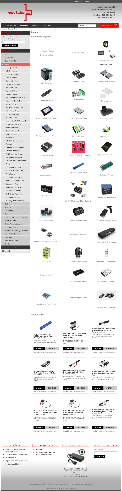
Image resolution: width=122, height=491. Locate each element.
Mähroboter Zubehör (12, 234)
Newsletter (36, 25)
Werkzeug (8, 237)
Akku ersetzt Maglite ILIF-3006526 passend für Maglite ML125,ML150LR (44, 336)
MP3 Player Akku (12, 111)
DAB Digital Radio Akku (14, 194)
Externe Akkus (11, 94)
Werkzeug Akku (12, 104)
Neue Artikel (11, 25)
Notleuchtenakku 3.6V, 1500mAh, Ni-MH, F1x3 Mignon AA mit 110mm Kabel (75, 335)
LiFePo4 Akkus (11, 71)
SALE (7, 54)
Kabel (7, 214)
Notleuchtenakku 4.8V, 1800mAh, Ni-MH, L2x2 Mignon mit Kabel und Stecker (45, 373)
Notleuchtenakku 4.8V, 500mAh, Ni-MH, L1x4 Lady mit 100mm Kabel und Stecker (74, 372)
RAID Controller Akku (14, 154)
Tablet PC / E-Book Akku (15, 181)
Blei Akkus (10, 138)
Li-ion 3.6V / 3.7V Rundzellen (16, 121)
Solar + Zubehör (11, 61)
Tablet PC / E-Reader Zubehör (16, 217)
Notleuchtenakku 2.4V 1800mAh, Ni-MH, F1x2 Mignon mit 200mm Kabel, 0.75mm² (45, 412)
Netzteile (8, 207)
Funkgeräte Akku (12, 118)
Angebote (24, 25)
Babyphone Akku (12, 184)
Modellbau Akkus (12, 128)
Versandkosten (51, 352)
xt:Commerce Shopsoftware (69, 488)
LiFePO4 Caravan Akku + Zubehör (15, 142)
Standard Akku (11, 91)
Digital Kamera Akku (13, 84)
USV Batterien (11, 78)
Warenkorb (107, 25)
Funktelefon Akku (12, 114)
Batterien (8, 204)
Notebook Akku (11, 88)
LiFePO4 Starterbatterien (15, 147)
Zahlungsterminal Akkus (15, 201)
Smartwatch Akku (12, 74)
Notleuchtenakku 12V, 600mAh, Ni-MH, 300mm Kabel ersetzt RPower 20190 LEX (74, 412)
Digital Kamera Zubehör (13, 224)
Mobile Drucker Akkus (14, 187)
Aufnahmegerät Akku (13, 197)
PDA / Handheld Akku (14, 101)
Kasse (87, 1)
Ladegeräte (9, 211)
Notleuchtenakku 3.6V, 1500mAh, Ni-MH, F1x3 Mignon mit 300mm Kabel (104, 373)
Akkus (16, 29)
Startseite (4, 29)
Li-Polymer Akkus (12, 68)
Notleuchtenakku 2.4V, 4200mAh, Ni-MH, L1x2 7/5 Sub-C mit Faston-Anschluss (104, 330)
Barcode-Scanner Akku (14, 157)
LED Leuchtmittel (11, 227)
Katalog (10, 29)
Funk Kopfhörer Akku (13, 177)
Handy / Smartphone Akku (15, 98)
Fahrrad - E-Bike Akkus (14, 171)
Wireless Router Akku (14, 191)
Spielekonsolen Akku (13, 124)
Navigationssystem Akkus (15, 108)
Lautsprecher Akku (13, 151)
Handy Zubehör (10, 221)
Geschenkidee (10, 58)
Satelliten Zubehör (11, 241)
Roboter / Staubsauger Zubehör (16, 231)
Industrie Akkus (11, 134)
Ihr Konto (79, 1)
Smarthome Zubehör (13, 167)
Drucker (8, 244)
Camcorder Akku (12, 81)
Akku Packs (10, 174)
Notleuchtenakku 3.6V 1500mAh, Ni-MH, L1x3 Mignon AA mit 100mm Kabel (103, 411)
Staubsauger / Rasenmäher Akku (16, 162)
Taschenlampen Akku (14, 131)
